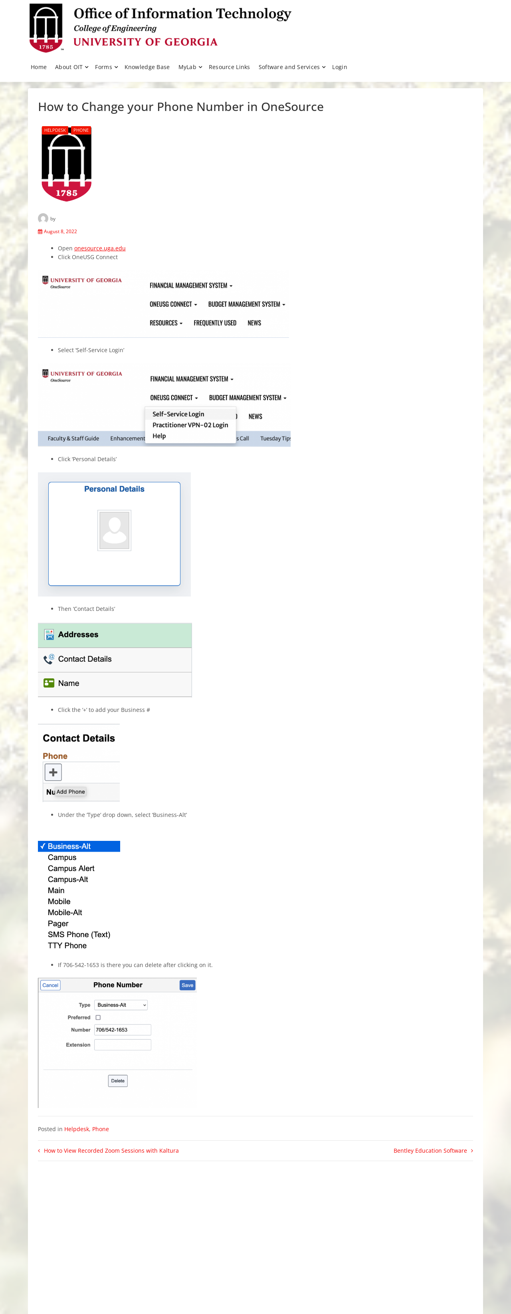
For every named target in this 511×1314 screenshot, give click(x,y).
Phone (81, 130)
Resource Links (229, 67)
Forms (103, 67)
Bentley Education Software (430, 1150)
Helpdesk (55, 130)
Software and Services (289, 67)
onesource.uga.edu (100, 248)
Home (39, 67)
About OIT (69, 67)
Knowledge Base (147, 67)
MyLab (187, 67)
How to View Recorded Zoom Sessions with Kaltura (111, 1150)
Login (339, 67)
